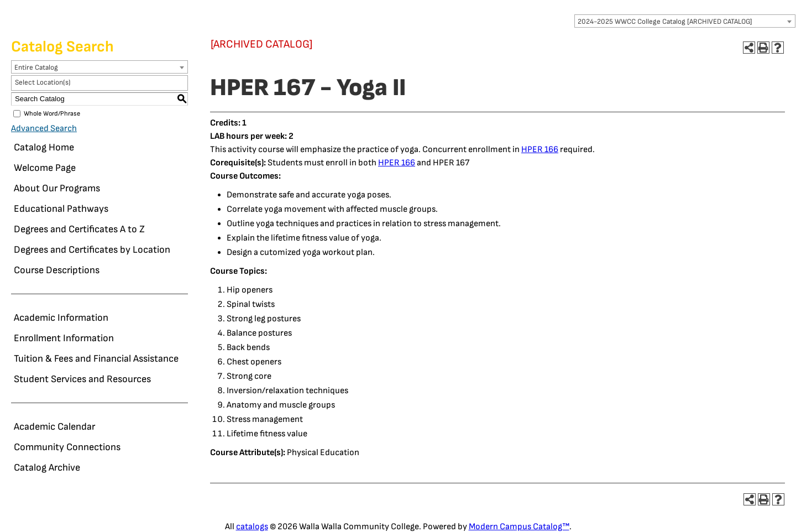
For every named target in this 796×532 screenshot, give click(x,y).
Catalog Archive (47, 467)
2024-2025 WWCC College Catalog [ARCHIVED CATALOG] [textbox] (665, 21)
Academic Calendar (54, 426)
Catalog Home (44, 147)
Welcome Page (45, 168)
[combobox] (684, 21)
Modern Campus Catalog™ (519, 526)
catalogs (252, 526)
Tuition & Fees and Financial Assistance (96, 358)
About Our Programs (57, 188)
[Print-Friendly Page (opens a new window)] (763, 47)
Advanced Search (44, 128)
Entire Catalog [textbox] (36, 67)
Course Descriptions (57, 270)
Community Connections (67, 447)
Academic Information (61, 318)
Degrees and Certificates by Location (92, 249)
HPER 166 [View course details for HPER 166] (539, 149)
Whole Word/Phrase (52, 113)
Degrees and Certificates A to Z (79, 229)
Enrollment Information (64, 338)
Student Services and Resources (82, 379)
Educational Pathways (61, 209)
